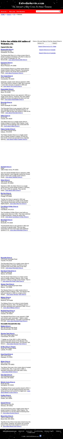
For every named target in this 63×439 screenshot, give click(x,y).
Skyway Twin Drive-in (7, 284)
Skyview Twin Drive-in (8, 333)
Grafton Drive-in (6, 395)
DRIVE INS (21, 431)
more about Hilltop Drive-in (11, 126)
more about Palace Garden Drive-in (17, 139)
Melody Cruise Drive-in (8, 382)
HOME (3, 14)
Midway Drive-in (6, 297)
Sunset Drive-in (5, 402)
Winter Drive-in (5, 361)
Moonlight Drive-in (6, 220)
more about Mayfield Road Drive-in (17, 321)
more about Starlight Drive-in (14, 177)
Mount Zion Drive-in (7, 416)
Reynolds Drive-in (6, 257)
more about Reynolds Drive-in (14, 268)
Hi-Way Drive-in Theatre (8, 347)
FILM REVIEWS (38, 431)
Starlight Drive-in (6, 167)
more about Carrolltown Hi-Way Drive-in (17, 217)
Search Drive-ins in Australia (47, 53)
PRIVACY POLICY (49, 431)
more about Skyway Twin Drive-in (16, 294)
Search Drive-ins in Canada (47, 49)
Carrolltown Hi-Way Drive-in (9, 206)
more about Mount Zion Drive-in (12, 426)
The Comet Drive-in (7, 76)
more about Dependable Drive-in (14, 99)
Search (9, 14)
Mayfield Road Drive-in (8, 310)
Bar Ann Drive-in (6, 193)
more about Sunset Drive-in (11, 413)
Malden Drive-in (6, 326)
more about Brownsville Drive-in (18, 59)
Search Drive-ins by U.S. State (47, 46)
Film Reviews (21, 11)
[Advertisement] (16, 27)
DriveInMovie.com (31, 3)
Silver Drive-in (5, 180)
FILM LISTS (29, 431)
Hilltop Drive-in (5, 115)
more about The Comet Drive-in (12, 86)
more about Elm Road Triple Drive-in (13, 281)
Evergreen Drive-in (6, 62)
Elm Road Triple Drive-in (8, 271)
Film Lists (12, 11)
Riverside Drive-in (6, 102)
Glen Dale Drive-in (6, 374)
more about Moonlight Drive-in (19, 230)
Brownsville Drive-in (7, 49)
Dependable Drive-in (7, 89)
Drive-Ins (4, 11)
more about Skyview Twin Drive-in (17, 344)
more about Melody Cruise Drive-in (15, 391)
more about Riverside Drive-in (14, 113)
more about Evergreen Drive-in (14, 73)
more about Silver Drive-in (13, 190)
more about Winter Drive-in (10, 372)
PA (14, 14)
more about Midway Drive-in (11, 307)
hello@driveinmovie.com (10, 431)
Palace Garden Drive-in (8, 129)
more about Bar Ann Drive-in (18, 203)
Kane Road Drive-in (7, 354)
